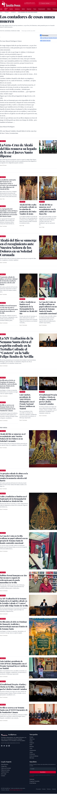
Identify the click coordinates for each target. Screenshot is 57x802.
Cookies (44, 789)
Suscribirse (42, 772)
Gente (23, 9)
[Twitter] (4, 745)
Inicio (1, 12)
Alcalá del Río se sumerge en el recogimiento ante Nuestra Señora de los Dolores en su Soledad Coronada (12, 437)
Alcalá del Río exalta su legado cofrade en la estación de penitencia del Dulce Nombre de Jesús (28, 209)
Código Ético (4, 766)
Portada (7, 12)
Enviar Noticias (33, 783)
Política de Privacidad (6, 768)
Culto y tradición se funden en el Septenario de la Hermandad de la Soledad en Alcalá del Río (28, 308)
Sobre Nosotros (4, 764)
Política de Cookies (5, 770)
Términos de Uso (5, 772)
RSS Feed (32, 757)
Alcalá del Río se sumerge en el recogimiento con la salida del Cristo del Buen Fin (47, 209)
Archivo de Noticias (34, 756)
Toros (34, 9)
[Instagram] (6, 745)
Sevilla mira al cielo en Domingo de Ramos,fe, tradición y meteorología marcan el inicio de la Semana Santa (8, 384)
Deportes (29, 9)
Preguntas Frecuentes (34, 781)
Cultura (49, 9)
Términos (49, 789)
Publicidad (32, 779)
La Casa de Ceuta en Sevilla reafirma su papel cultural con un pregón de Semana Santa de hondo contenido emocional (48, 308)
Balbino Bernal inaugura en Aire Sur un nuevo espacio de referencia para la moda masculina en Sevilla (9, 309)
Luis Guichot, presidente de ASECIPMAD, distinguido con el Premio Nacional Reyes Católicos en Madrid (27, 401)
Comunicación (41, 9)
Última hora (5, 9)
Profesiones (32, 754)
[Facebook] (1, 745)
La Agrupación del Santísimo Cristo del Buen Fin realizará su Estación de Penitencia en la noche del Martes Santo (8, 212)
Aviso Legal (3, 773)
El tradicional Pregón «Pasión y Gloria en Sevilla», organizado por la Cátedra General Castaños (48, 399)
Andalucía (17, 9)
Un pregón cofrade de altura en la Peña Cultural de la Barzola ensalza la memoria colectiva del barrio (8, 280)
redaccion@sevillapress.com (15, 789)
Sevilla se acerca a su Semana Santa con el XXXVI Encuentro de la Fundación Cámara (7, 408)
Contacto (3, 775)
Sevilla (11, 9)
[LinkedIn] (9, 745)
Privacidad (38, 789)
